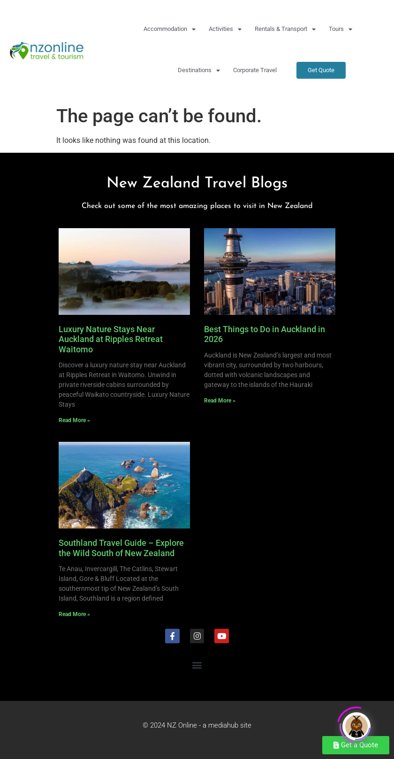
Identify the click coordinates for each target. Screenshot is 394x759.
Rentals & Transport (285, 29)
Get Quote (321, 70)
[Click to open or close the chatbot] (356, 724)
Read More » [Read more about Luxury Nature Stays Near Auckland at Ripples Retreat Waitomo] (74, 420)
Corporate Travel (255, 70)
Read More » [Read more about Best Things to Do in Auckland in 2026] (219, 400)
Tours (340, 29)
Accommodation (170, 29)
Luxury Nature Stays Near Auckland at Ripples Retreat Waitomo (111, 339)
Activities (225, 29)
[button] (197, 665)
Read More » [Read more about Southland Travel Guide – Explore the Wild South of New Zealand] (74, 614)
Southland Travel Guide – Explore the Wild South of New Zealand (121, 548)
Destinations (199, 70)
